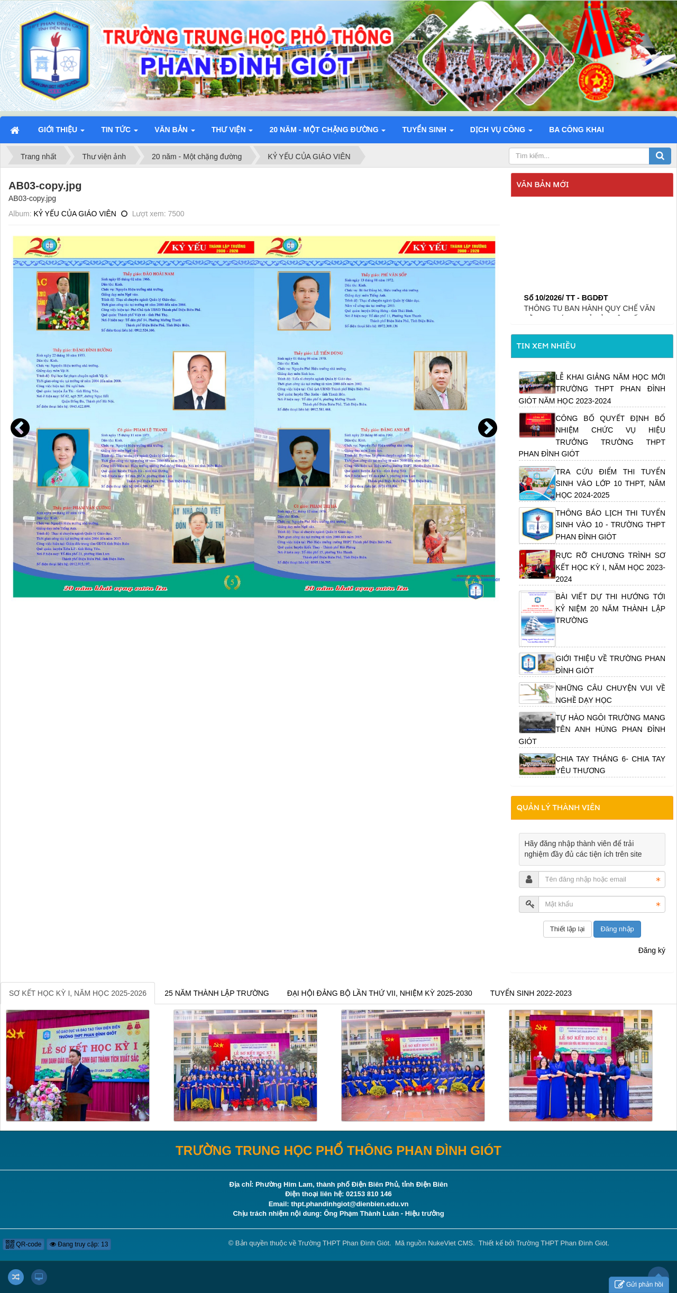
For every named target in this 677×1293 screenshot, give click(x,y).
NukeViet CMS (450, 1243)
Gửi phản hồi (639, 1285)
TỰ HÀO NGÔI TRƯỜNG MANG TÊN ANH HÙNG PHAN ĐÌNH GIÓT (592, 729)
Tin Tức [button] (119, 132)
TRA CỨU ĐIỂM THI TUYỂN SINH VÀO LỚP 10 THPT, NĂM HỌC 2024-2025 (611, 483)
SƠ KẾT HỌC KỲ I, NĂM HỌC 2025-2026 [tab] (78, 993)
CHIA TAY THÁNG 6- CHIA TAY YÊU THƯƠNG (611, 765)
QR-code (23, 1244)
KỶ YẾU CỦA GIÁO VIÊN (74, 213)
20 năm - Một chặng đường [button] (327, 132)
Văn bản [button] (174, 132)
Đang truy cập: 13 (79, 1244)
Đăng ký (651, 950)
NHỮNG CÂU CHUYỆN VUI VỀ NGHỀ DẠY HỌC (611, 694)
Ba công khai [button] (576, 129)
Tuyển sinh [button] (427, 132)
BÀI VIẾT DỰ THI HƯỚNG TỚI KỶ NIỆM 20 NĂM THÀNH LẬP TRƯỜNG (611, 608)
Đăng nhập (617, 929)
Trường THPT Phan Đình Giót (343, 1243)
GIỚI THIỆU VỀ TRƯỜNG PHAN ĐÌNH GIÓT (611, 664)
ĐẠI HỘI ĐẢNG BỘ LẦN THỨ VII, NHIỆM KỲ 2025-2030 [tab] (379, 993)
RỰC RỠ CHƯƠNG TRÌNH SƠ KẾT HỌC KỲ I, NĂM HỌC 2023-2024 (611, 567)
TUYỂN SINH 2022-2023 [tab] (531, 993)
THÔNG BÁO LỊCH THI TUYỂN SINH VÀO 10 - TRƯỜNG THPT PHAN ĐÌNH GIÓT (611, 525)
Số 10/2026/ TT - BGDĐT (566, 315)
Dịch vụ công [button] (501, 132)
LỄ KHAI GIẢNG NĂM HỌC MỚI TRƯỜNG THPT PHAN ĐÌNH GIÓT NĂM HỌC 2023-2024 (592, 389)
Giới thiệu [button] (61, 132)
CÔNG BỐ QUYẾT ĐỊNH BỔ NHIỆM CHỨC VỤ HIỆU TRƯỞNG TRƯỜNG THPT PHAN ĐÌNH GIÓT (592, 436)
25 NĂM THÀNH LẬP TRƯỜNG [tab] (216, 993)
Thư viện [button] (232, 132)
